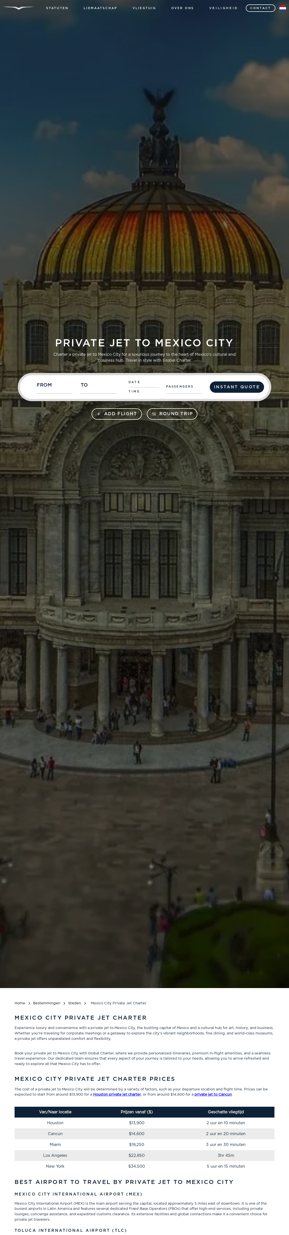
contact (260, 8)
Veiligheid (223, 8)
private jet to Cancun (213, 1094)
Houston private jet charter (117, 1094)
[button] (57, 8)
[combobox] (56, 387)
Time (134, 391)
